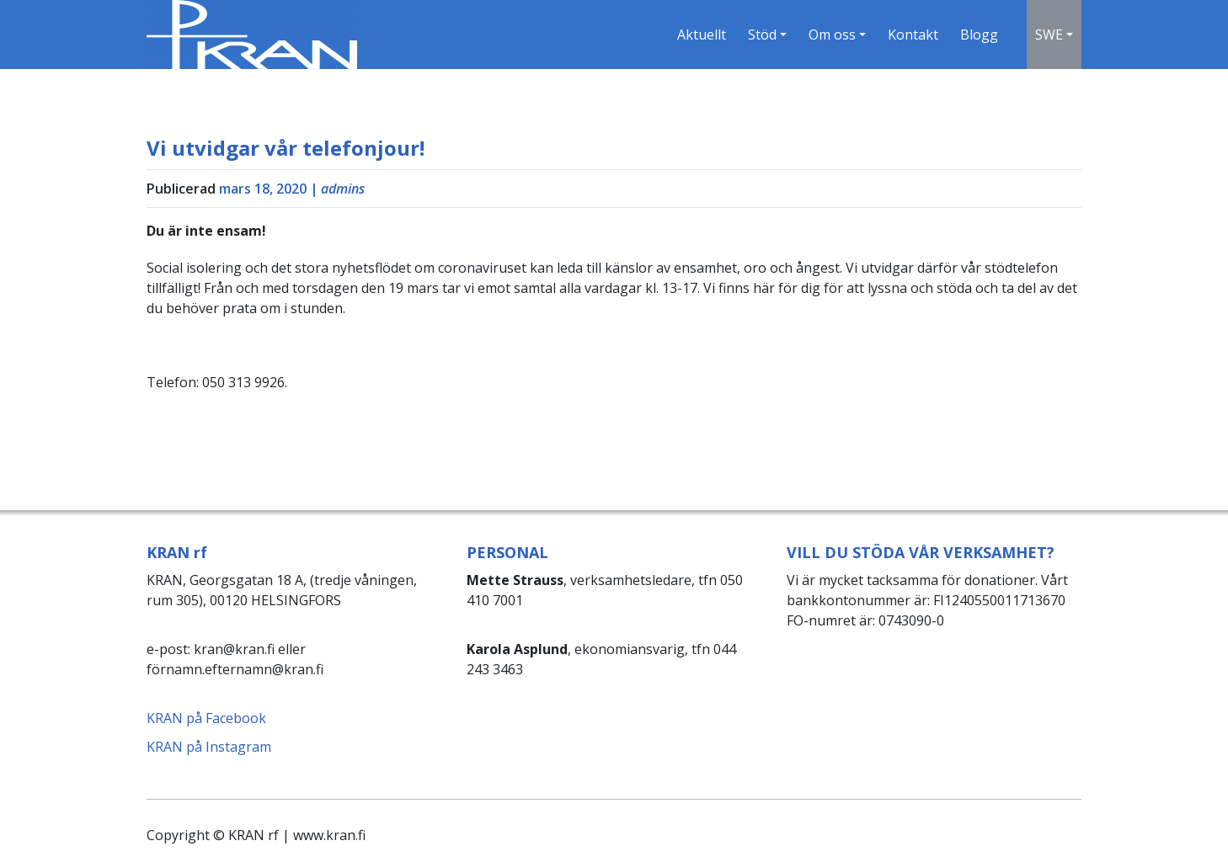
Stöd (762, 34)
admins (343, 188)
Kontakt (913, 34)
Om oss (832, 34)
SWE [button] (1049, 34)
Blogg (979, 34)
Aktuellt (701, 34)
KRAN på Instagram (209, 746)
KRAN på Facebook (206, 718)
